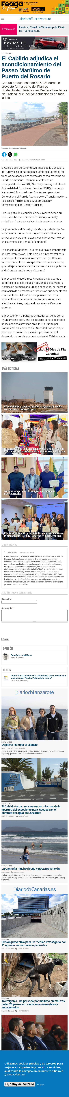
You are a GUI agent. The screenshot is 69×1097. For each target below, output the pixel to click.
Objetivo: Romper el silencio (19, 744)
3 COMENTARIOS (18, 872)
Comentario (7, 608)
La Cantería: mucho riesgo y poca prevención (30, 868)
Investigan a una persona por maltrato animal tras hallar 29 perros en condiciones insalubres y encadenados (33, 1004)
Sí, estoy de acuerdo (19, 1084)
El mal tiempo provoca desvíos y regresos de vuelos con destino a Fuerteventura (33, 408)
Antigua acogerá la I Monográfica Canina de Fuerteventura (29, 492)
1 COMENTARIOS (26, 160)
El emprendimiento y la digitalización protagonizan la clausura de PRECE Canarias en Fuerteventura (33, 534)
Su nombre (6, 599)
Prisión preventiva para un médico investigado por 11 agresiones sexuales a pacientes (33, 943)
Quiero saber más (15, 1074)
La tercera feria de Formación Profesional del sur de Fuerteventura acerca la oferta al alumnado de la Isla (34, 450)
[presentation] (21, 630)
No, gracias (40, 1085)
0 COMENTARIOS (19, 748)
